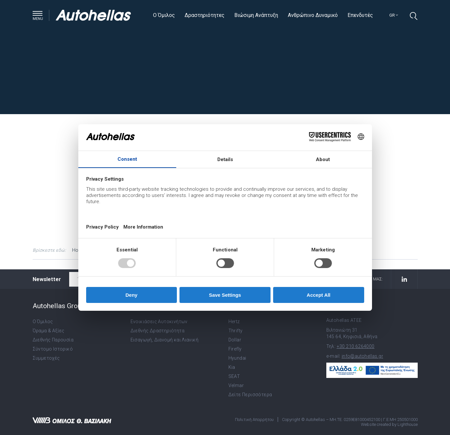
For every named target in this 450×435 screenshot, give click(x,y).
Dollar (234, 339)
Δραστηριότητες (205, 15)
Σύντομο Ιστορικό (53, 349)
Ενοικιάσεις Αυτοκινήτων (159, 321)
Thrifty (235, 330)
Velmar (236, 385)
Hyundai (237, 358)
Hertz (234, 321)
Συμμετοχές (46, 358)
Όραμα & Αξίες (49, 330)
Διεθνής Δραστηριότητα (157, 330)
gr (393, 15)
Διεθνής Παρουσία (53, 339)
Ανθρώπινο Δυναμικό (313, 15)
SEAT (234, 376)
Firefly (235, 349)
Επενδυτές (360, 15)
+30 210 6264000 (356, 346)
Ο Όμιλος (164, 15)
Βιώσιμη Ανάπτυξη (256, 15)
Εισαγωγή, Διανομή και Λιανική (165, 339)
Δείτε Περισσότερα (250, 394)
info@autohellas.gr (362, 356)
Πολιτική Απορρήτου (254, 419)
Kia (231, 367)
